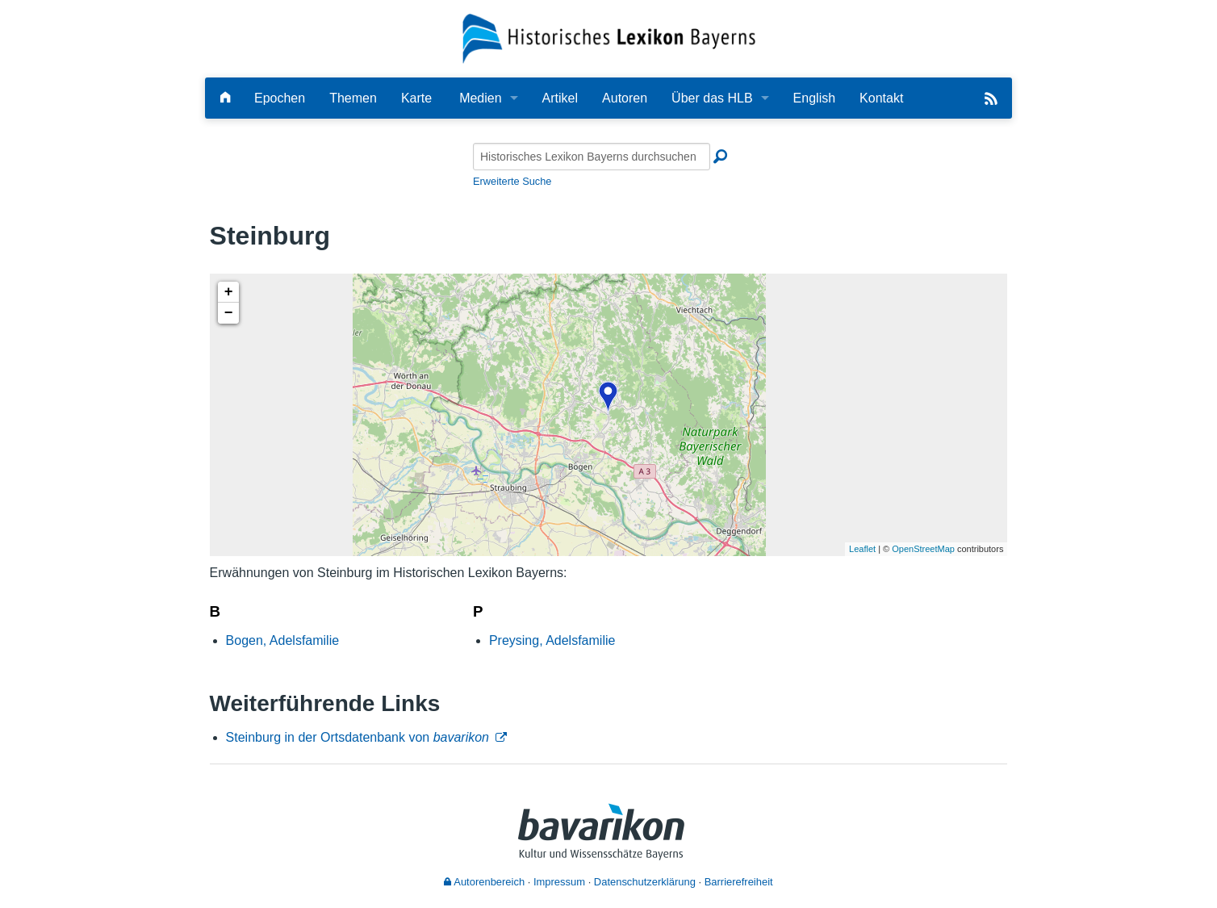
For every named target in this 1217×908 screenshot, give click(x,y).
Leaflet (862, 549)
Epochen (279, 98)
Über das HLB (712, 98)
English (814, 98)
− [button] (228, 313)
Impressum (559, 882)
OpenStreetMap (923, 549)
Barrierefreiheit (739, 882)
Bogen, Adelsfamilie (283, 640)
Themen (353, 98)
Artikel (560, 98)
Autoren (624, 98)
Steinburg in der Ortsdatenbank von (357, 737)
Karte (416, 98)
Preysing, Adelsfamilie (552, 640)
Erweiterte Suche (512, 181)
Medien (480, 98)
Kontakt (881, 98)
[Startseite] (609, 37)
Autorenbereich (484, 882)
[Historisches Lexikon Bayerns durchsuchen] (591, 156)
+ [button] (228, 292)
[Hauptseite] (225, 98)
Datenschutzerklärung (645, 882)
